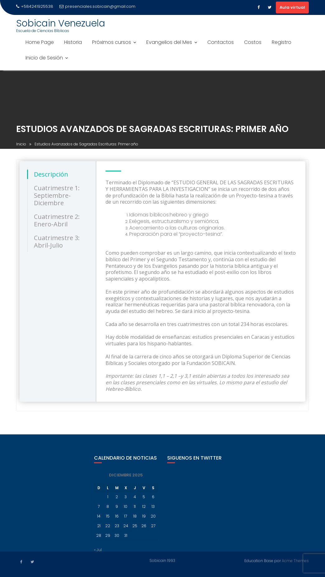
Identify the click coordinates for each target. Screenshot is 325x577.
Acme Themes (295, 560)
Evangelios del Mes (169, 42)
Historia (73, 42)
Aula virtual (292, 7)
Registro (281, 42)
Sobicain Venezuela (60, 23)
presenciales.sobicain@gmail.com (97, 6)
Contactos (220, 42)
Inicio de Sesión (44, 57)
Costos (252, 42)
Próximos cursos (111, 42)
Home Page (40, 42)
